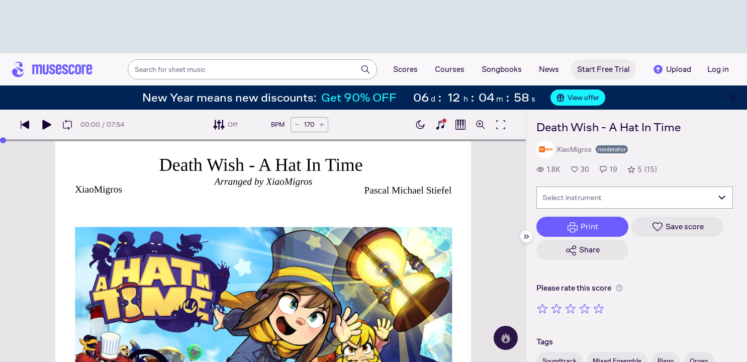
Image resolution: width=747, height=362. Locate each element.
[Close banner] (733, 98)
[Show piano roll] (460, 125)
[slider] (3, 140)
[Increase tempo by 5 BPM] (322, 125)
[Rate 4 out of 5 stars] (585, 308)
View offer (577, 98)
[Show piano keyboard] (440, 125)
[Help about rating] (619, 288)
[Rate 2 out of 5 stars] (556, 308)
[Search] (365, 69)
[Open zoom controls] (481, 125)
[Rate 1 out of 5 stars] (542, 308)
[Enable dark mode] (420, 125)
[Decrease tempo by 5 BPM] (297, 125)
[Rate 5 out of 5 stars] (599, 308)
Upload (671, 69)
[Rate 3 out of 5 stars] (571, 308)
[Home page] (52, 69)
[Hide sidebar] (526, 236)
